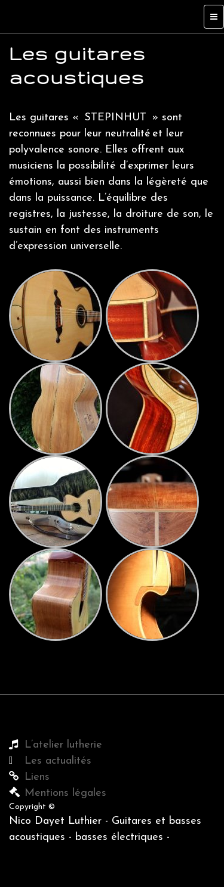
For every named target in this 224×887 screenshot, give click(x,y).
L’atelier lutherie (63, 745)
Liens (37, 777)
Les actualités (57, 761)
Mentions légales (65, 793)
